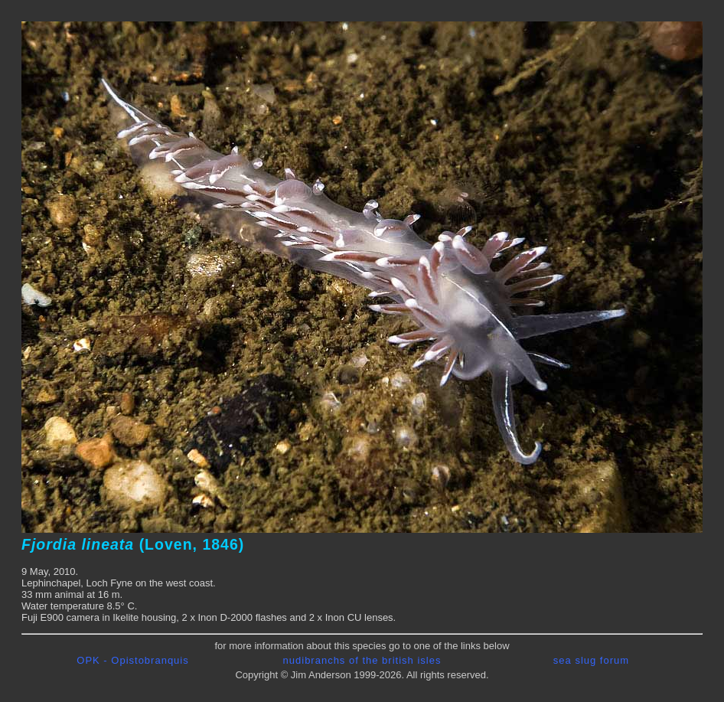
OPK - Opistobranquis (132, 660)
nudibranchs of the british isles (362, 660)
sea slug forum (591, 660)
